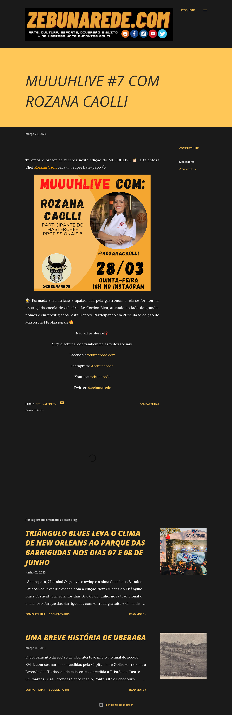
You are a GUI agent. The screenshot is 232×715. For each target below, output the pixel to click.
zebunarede (100, 376)
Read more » (137, 614)
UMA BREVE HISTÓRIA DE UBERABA (85, 638)
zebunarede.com (101, 355)
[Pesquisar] (188, 10)
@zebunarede (102, 365)
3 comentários (59, 614)
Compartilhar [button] (189, 148)
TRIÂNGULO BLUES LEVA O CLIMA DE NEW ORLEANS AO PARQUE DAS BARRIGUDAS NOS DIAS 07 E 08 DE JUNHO (85, 547)
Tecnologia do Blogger (116, 704)
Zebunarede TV (187, 169)
